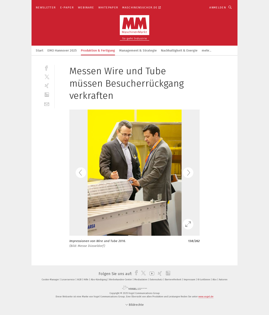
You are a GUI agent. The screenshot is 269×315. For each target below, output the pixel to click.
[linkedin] (46, 94)
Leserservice (68, 279)
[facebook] (46, 67)
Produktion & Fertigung (98, 50)
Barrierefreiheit (173, 279)
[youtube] (150, 273)
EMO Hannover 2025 (62, 50)
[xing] (46, 85)
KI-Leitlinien (204, 279)
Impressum (190, 279)
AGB (79, 279)
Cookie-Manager (51, 279)
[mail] (46, 103)
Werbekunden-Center (121, 279)
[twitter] (46, 76)
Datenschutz (156, 279)
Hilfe (86, 279)
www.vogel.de (206, 296)
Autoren (223, 279)
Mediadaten (141, 279)
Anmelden (217, 7)
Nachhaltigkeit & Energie (179, 50)
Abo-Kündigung (99, 279)
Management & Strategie (138, 50)
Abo (214, 279)
